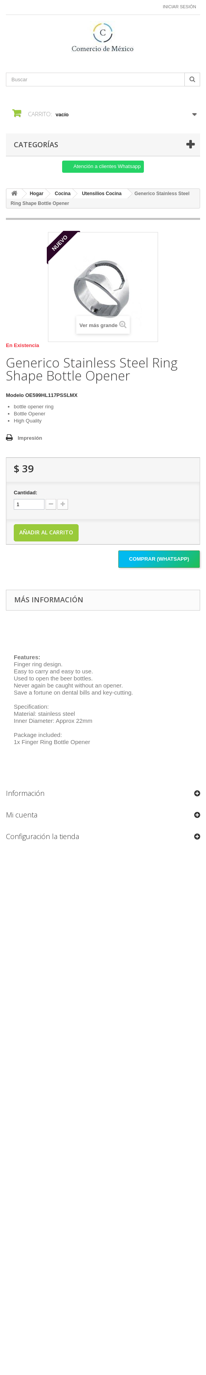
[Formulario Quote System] (103, 1091)
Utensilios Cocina (101, 193)
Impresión (30, 438)
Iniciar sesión (179, 6)
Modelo (15, 395)
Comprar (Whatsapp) (159, 559)
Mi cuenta (21, 814)
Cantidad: (25, 493)
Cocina (62, 193)
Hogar (37, 193)
